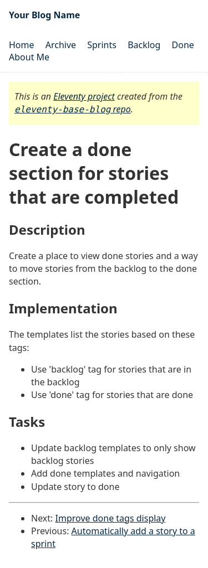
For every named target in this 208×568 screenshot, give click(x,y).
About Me (29, 57)
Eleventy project (84, 96)
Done (183, 45)
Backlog (144, 45)
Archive (60, 45)
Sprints (101, 45)
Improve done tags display (110, 518)
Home (21, 45)
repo (72, 109)
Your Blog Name (44, 15)
